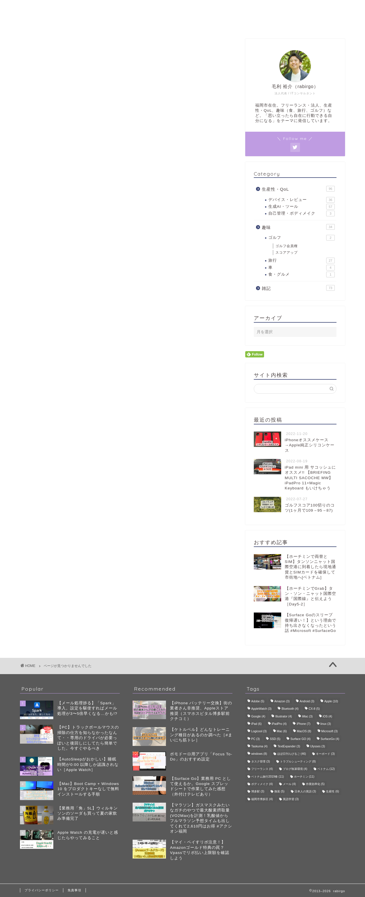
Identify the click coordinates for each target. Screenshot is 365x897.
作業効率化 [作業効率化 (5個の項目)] (315, 784)
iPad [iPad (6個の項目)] (256, 723)
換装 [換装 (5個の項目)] (279, 791)
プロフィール (182, 24)
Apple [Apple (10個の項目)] (331, 701)
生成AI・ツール (301, 206)
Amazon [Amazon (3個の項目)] (282, 701)
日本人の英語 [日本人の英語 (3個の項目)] (305, 791)
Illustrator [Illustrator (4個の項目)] (283, 716)
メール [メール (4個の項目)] (289, 784)
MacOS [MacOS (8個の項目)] (304, 731)
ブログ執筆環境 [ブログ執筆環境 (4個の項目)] (295, 769)
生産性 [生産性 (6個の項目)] (332, 791)
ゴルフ (301, 238)
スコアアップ (286, 253)
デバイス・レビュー (301, 200)
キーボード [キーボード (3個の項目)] (325, 754)
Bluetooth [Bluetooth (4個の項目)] (290, 709)
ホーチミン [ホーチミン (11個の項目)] (304, 776)
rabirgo (182, 8)
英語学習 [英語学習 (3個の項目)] (291, 799)
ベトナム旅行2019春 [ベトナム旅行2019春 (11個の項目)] (267, 776)
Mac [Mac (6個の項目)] (282, 731)
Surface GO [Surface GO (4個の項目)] (300, 739)
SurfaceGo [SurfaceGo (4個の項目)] (330, 739)
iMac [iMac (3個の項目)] (307, 716)
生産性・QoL (58, 297)
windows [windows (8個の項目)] (259, 754)
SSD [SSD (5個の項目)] (275, 739)
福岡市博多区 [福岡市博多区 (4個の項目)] (262, 799)
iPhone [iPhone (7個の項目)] (303, 723)
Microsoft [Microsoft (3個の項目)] (329, 731)
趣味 (48, 306)
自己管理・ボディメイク (301, 214)
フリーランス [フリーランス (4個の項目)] (262, 769)
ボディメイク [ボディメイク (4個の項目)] (262, 784)
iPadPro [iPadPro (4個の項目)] (279, 723)
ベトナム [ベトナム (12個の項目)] (326, 769)
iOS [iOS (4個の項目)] (327, 716)
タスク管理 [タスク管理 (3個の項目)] (260, 761)
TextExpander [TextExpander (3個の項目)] (288, 746)
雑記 (48, 314)
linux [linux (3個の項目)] (326, 723)
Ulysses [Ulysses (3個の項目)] (317, 746)
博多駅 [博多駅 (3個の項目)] (257, 791)
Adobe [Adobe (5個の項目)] (257, 701)
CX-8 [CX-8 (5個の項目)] (314, 709)
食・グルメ (301, 275)
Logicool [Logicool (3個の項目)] (259, 731)
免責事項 (74, 890)
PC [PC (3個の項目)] (255, 739)
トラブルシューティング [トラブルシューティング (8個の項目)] (298, 761)
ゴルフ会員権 (286, 246)
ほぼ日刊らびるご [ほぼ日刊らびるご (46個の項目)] (291, 754)
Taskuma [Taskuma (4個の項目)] (259, 746)
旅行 (301, 261)
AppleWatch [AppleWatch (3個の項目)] (261, 709)
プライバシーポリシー (42, 890)
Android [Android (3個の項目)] (307, 701)
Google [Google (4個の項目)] (258, 716)
